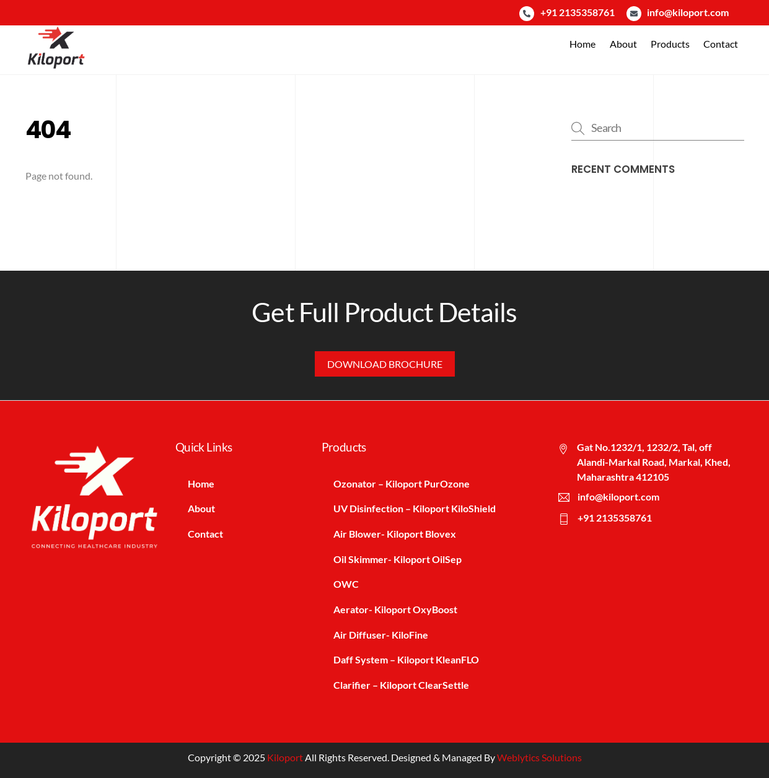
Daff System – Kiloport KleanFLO (407, 660)
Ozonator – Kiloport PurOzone (402, 483)
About (623, 44)
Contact (720, 44)
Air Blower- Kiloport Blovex (395, 534)
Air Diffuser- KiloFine (381, 634)
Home (582, 44)
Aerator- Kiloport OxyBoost (396, 609)
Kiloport (285, 758)
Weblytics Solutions (539, 758)
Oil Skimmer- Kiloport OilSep (398, 558)
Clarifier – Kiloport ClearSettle (402, 685)
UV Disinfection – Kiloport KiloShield (415, 508)
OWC (346, 584)
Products (670, 44)
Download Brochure (384, 363)
